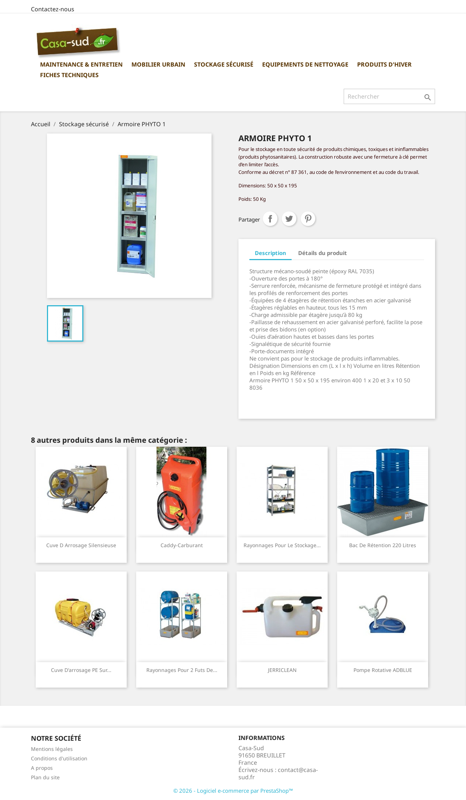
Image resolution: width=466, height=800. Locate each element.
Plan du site (45, 777)
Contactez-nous (52, 9)
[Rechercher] (389, 96)
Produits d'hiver (384, 64)
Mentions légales (52, 748)
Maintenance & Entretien (81, 64)
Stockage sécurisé (223, 64)
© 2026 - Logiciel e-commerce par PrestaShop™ (233, 790)
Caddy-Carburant (182, 545)
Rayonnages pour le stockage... (282, 545)
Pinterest (308, 218)
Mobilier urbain (158, 64)
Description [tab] (270, 252)
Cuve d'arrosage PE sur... (81, 669)
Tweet (289, 218)
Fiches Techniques (69, 75)
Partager (270, 218)
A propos (42, 767)
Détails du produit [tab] (322, 252)
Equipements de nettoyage (305, 64)
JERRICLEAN (282, 669)
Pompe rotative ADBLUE (383, 669)
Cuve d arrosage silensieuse (81, 545)
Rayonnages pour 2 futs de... (181, 669)
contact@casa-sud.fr (278, 773)
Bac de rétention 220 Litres (382, 545)
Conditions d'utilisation (59, 758)
